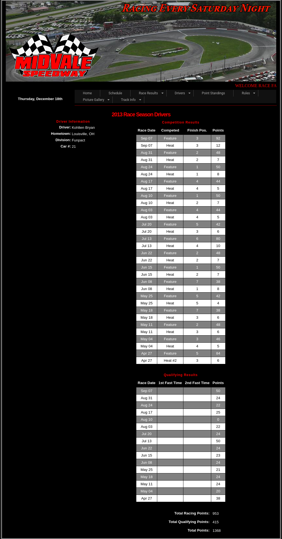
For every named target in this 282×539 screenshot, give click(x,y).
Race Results (148, 93)
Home (87, 93)
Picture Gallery (93, 100)
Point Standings (213, 93)
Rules (246, 93)
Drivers (180, 93)
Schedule (115, 93)
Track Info (128, 100)
